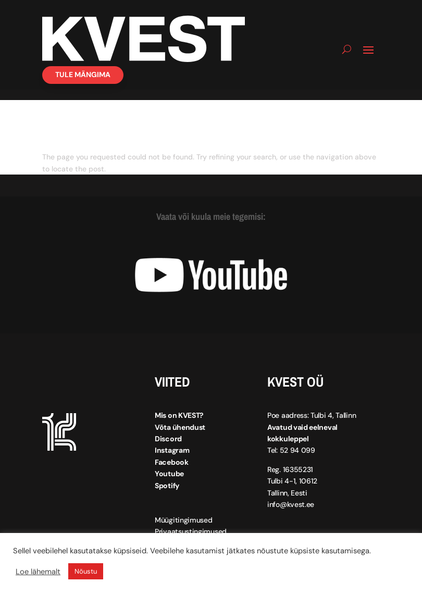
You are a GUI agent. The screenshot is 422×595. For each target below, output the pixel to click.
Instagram (172, 450)
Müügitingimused (184, 520)
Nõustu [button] (86, 571)
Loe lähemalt (38, 571)
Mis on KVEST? (179, 415)
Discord (168, 438)
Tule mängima (82, 74)
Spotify (167, 485)
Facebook (172, 462)
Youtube (169, 473)
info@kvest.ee (290, 504)
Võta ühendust (180, 427)
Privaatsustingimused (191, 531)
